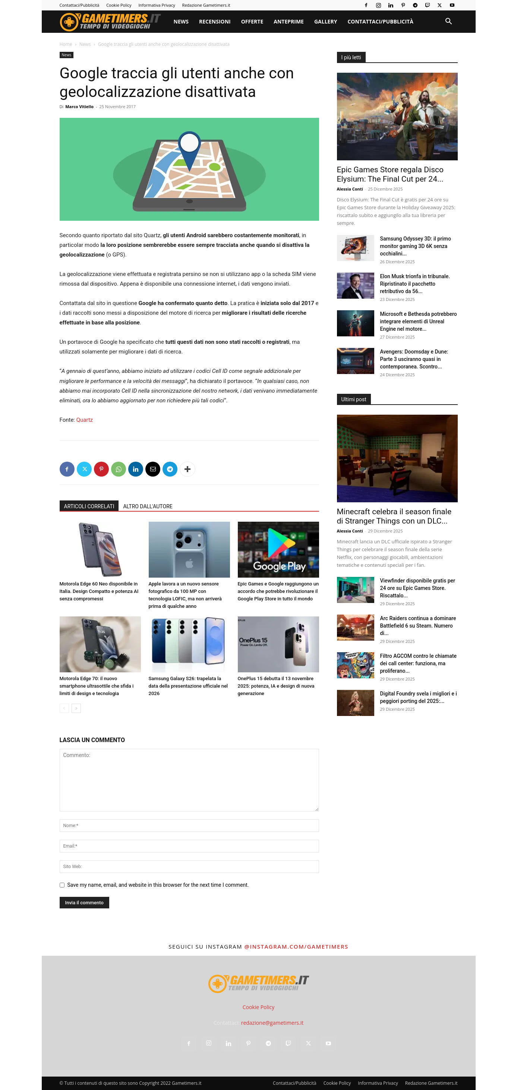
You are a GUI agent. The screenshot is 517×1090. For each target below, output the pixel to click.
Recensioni (215, 21)
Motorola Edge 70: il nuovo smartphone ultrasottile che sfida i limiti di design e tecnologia (97, 686)
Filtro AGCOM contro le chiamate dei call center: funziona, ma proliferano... (418, 663)
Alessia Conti (350, 189)
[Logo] (114, 21)
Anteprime (289, 21)
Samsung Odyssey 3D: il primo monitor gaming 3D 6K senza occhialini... (415, 246)
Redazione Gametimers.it (206, 5)
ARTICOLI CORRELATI (89, 506)
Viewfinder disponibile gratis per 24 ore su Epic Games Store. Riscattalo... (417, 588)
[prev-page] (64, 708)
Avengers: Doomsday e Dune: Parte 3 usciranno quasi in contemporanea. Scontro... (414, 359)
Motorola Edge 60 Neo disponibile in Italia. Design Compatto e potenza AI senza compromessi (99, 591)
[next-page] (76, 708)
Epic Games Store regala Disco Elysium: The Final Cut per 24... (390, 174)
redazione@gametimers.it (272, 1022)
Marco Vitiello (79, 106)
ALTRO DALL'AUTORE (147, 506)
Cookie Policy (118, 5)
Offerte (252, 21)
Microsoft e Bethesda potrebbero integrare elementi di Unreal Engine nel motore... (418, 321)
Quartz (84, 420)
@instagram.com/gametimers (296, 946)
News (181, 21)
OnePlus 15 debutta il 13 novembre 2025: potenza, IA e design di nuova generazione (276, 686)
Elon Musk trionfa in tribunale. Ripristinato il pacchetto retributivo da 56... (415, 283)
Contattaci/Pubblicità (80, 5)
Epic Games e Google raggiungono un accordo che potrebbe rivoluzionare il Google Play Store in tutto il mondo (278, 591)
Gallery (325, 21)
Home (66, 44)
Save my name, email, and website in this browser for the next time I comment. (158, 885)
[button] (449, 22)
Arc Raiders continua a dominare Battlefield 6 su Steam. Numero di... (418, 625)
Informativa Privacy (156, 5)
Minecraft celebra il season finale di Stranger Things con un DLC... (394, 516)
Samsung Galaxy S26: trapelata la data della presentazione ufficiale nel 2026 (188, 686)
